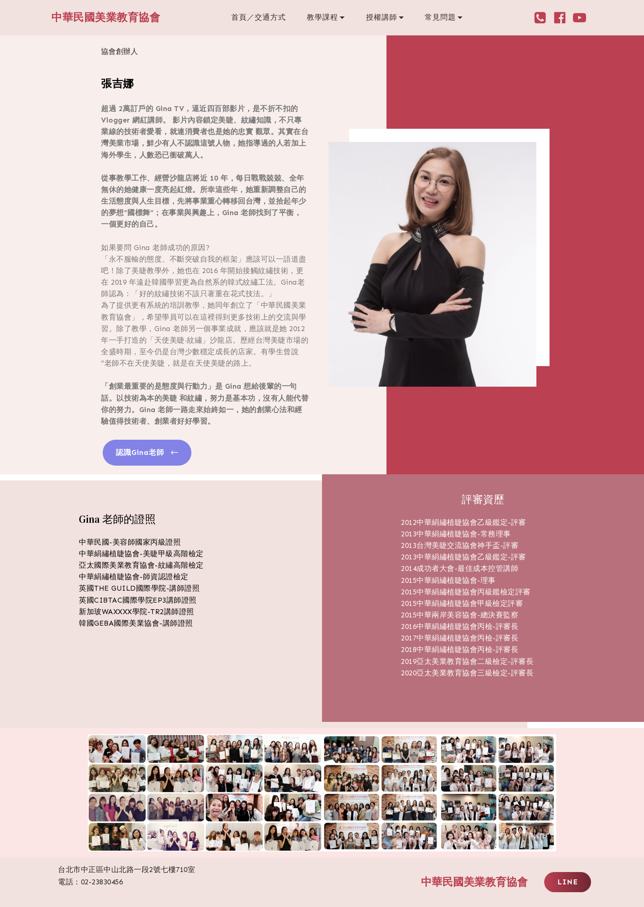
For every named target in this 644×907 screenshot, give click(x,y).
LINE (567, 881)
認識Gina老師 (147, 452)
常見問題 (440, 17)
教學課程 (322, 17)
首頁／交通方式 (258, 17)
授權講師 (381, 17)
